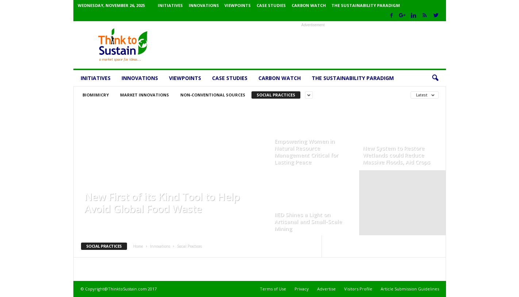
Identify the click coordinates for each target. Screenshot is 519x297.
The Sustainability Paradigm (365, 5)
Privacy (302, 289)
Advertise (326, 289)
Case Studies (271, 5)
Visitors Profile (358, 289)
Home (138, 246)
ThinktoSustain (101, 220)
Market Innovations (144, 95)
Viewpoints (237, 5)
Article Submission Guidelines (410, 289)
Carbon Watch (309, 5)
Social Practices (276, 95)
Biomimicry (95, 95)
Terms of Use (273, 289)
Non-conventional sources (212, 95)
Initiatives (170, 5)
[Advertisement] (313, 44)
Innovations (204, 5)
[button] (435, 78)
